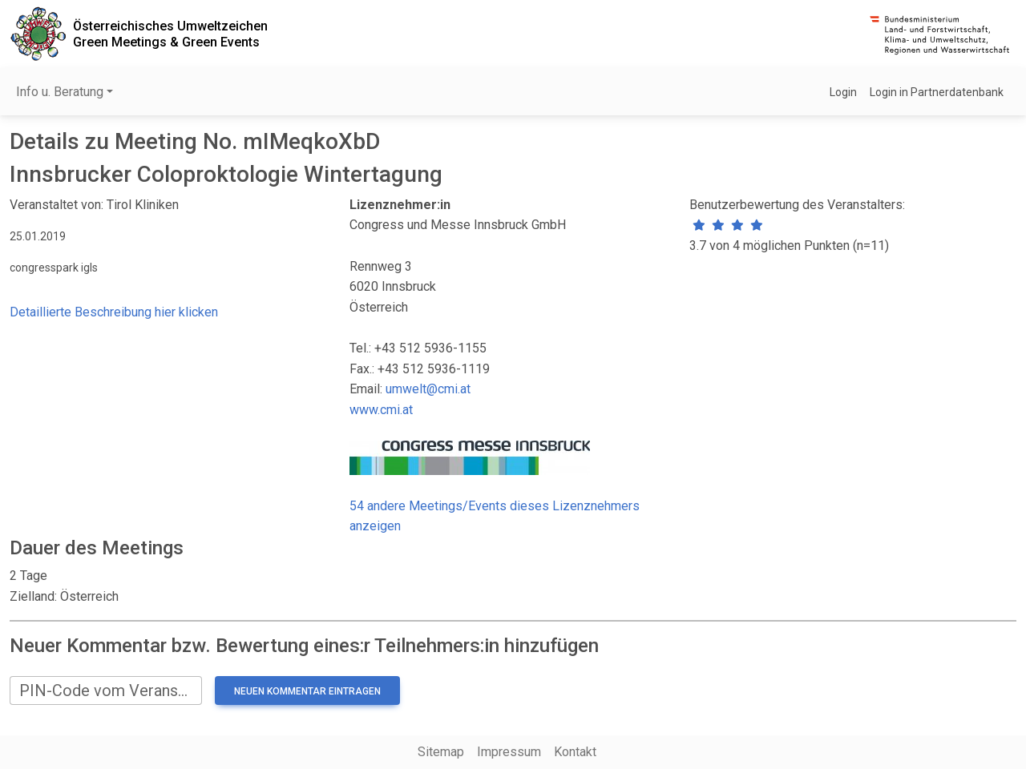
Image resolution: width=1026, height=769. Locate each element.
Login (843, 92)
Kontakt (575, 751)
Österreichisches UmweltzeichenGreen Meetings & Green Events (170, 33)
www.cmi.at (381, 409)
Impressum (509, 751)
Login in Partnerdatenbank (937, 92)
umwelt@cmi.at (428, 389)
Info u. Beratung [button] (59, 91)
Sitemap (441, 751)
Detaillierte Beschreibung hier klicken (114, 312)
